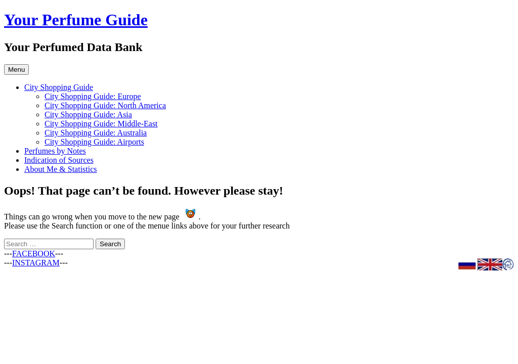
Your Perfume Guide (76, 20)
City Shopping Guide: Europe (93, 96)
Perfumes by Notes (55, 151)
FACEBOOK (33, 253)
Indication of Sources (59, 160)
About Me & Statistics (60, 169)
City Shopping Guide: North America (105, 105)
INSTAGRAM (36, 262)
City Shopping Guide (58, 87)
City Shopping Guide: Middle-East (101, 123)
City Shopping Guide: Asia (88, 114)
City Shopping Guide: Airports (94, 142)
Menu (16, 69)
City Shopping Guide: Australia (96, 132)
